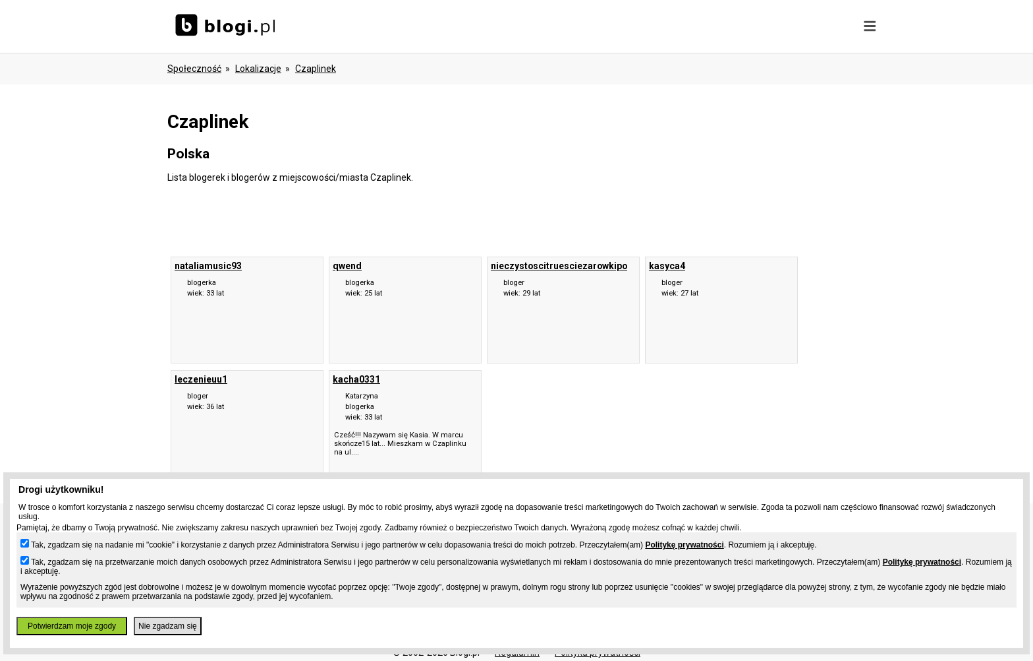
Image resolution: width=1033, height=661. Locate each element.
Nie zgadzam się (167, 626)
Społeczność (194, 68)
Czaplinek (315, 68)
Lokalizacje (258, 68)
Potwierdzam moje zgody (72, 626)
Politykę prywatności (684, 545)
